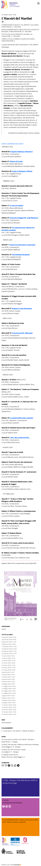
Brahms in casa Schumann (22, 308)
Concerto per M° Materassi (22, 333)
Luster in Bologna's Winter (22, 171)
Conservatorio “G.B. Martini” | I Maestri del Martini (18, 731)
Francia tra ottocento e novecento (22, 245)
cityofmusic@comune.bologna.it (12, 802)
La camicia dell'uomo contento (21, 418)
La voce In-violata (16, 205)
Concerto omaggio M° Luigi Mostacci (24, 218)
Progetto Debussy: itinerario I (21, 151)
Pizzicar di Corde (16, 161)
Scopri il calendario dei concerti (12, 143)
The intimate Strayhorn (21, 254)
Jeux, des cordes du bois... (20, 437)
